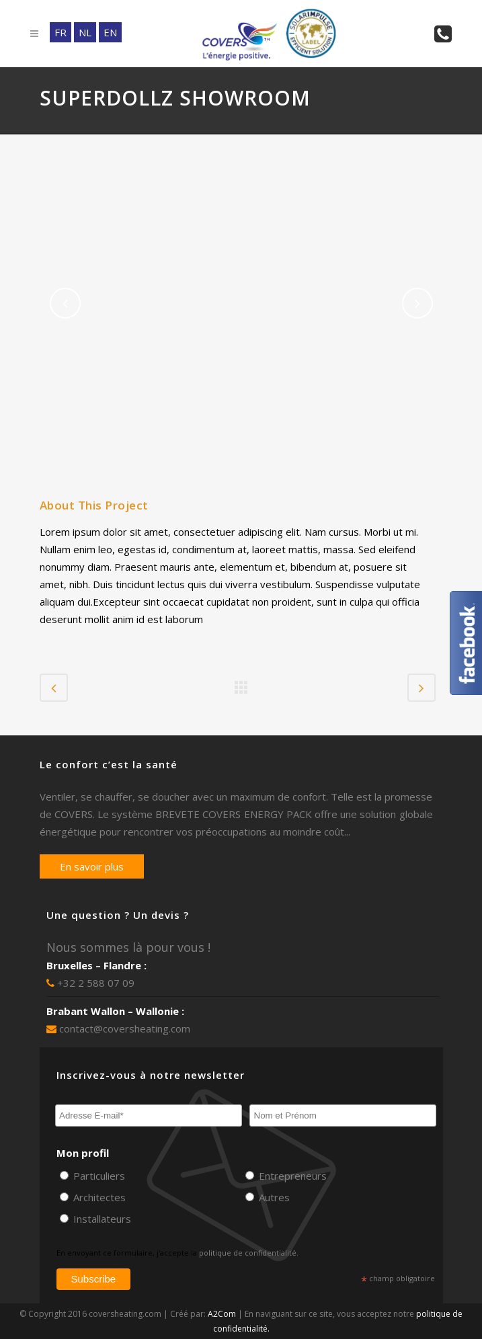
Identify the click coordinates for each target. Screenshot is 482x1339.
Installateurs (101, 1218)
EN (110, 32)
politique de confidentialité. (248, 1253)
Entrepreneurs (291, 1175)
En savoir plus (92, 866)
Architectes (98, 1197)
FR (60, 32)
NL (85, 32)
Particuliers (98, 1175)
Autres (273, 1197)
